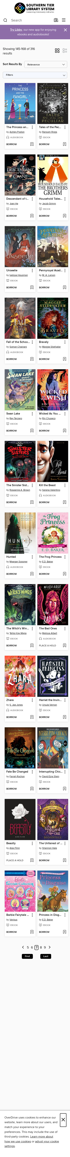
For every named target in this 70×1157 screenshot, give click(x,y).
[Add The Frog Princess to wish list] (64, 574)
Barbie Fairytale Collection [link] (18, 915)
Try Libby (16, 30)
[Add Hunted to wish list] (31, 574)
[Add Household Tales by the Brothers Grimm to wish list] (64, 216)
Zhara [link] (10, 700)
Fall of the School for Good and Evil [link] (18, 342)
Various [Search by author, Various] (13, 919)
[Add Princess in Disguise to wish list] (64, 932)
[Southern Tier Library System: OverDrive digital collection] (35, 8)
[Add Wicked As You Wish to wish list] (64, 431)
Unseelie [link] (11, 270)
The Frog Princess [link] (50, 557)
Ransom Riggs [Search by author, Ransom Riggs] (49, 132)
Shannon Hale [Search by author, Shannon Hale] (49, 848)
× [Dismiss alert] (65, 30)
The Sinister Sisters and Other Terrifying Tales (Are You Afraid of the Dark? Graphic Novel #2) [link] (18, 485)
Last (45, 956)
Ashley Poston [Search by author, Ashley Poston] (17, 132)
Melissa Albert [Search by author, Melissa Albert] (49, 633)
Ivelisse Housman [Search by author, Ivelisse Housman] (19, 275)
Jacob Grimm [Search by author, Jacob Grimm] (49, 203)
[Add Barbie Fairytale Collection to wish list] (31, 932)
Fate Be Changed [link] (17, 772)
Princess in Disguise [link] (51, 915)
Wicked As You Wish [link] (51, 413)
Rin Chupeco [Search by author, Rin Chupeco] (48, 418)
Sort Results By (12, 64)
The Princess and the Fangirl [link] (18, 127)
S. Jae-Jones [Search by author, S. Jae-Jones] (16, 704)
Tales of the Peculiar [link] (51, 127)
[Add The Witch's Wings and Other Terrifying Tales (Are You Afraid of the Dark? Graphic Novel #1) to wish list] (31, 645)
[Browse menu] (63, 20)
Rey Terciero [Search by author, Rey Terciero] (16, 418)
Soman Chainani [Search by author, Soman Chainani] (18, 346)
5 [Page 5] (28, 948)
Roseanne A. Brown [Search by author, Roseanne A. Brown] (20, 490)
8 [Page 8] (41, 948)
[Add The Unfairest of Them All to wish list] (64, 860)
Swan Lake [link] (13, 413)
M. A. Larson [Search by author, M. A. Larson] (48, 275)
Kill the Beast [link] (47, 485)
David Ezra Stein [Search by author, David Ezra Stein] (50, 776)
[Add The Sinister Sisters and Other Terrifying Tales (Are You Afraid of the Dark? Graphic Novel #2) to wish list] (31, 502)
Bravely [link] (44, 342)
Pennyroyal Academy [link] (51, 270)
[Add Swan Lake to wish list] (31, 431)
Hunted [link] (11, 557)
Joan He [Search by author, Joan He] (14, 203)
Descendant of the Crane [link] (18, 199)
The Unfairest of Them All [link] (51, 843)
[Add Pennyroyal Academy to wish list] (64, 287)
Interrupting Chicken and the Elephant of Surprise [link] (51, 772)
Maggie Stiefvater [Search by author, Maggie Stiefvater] (51, 346)
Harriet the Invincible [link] (51, 700)
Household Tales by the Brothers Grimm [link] (51, 199)
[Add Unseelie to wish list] (31, 287)
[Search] (5, 20)
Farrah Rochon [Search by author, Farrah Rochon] (17, 776)
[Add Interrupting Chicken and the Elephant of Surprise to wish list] (64, 789)
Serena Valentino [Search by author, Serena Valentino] (51, 490)
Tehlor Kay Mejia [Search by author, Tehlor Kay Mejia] (18, 633)
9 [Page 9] (45, 948)
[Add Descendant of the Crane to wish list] (31, 216)
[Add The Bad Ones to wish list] (64, 645)
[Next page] (49, 948)
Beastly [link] (11, 843)
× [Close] (63, 1120)
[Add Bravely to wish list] (64, 359)
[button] (57, 52)
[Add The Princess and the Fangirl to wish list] (31, 144)
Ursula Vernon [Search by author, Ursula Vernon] (49, 704)
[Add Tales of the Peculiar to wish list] (64, 144)
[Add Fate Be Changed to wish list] (31, 789)
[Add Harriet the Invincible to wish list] (64, 717)
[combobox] (27, 20)
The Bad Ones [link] (48, 628)
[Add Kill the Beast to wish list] (64, 502)
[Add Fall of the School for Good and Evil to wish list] (31, 359)
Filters (9, 75)
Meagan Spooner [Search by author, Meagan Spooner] (18, 561)
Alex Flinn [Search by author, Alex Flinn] (15, 848)
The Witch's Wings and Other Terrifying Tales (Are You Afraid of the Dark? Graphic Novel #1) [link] (18, 628)
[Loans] (56, 20)
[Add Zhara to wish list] (31, 717)
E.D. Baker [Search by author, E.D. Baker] (47, 561)
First (27, 956)
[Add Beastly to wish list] (31, 860)
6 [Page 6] (32, 948)
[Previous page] (23, 948)
